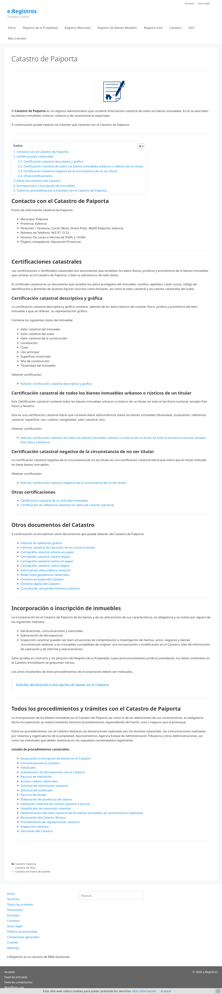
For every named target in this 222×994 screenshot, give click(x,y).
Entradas (13, 915)
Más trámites (17, 38)
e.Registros (22, 11)
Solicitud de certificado (37, 790)
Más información (144, 991)
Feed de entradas (16, 977)
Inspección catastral (35, 826)
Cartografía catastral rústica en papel (47, 561)
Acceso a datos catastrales (39, 781)
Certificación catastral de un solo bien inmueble (54, 500)
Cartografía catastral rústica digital (45, 566)
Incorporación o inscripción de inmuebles (46, 186)
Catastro (175, 28)
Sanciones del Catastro (37, 831)
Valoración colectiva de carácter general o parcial (55, 804)
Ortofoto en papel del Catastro (42, 579)
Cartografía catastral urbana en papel (47, 552)
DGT (191, 28)
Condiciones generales (23, 937)
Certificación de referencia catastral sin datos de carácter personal (67, 505)
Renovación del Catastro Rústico (43, 817)
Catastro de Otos (25, 867)
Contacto (189, 3)
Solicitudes (28, 767)
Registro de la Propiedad (40, 28)
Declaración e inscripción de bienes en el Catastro (56, 758)
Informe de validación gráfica (41, 543)
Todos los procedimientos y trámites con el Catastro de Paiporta (62, 190)
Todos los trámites (20, 904)
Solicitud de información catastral (44, 786)
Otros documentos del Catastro (39, 181)
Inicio (12, 28)
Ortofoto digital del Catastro (41, 584)
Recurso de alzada (33, 795)
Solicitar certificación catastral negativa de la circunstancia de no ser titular (73, 483)
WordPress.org (14, 987)
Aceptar (166, 991)
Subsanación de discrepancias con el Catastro (53, 772)
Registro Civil (153, 28)
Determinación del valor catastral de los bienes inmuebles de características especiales (82, 813)
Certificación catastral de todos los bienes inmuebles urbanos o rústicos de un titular (83, 166)
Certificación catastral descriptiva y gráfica (53, 161)
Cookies (12, 942)
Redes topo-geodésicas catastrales (45, 575)
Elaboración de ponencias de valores (46, 799)
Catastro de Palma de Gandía (32, 871)
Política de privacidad (22, 931)
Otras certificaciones (38, 176)
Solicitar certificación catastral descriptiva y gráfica (56, 384)
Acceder (9, 972)
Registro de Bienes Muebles (117, 28)
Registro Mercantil (77, 28)
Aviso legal (204, 3)
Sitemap (13, 948)
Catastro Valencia (25, 864)
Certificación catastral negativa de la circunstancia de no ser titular (70, 171)
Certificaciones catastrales (35, 156)
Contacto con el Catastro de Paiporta (42, 152)
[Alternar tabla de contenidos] (139, 146)
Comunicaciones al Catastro (40, 763)
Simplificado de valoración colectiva (46, 808)
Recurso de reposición (36, 776)
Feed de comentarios (18, 982)
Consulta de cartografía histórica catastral (50, 588)
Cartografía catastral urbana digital (45, 556)
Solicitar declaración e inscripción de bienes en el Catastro (62, 684)
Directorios (15, 910)
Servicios (13, 899)
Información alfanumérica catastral (45, 570)
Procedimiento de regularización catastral (50, 822)
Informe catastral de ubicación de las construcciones (58, 547)
